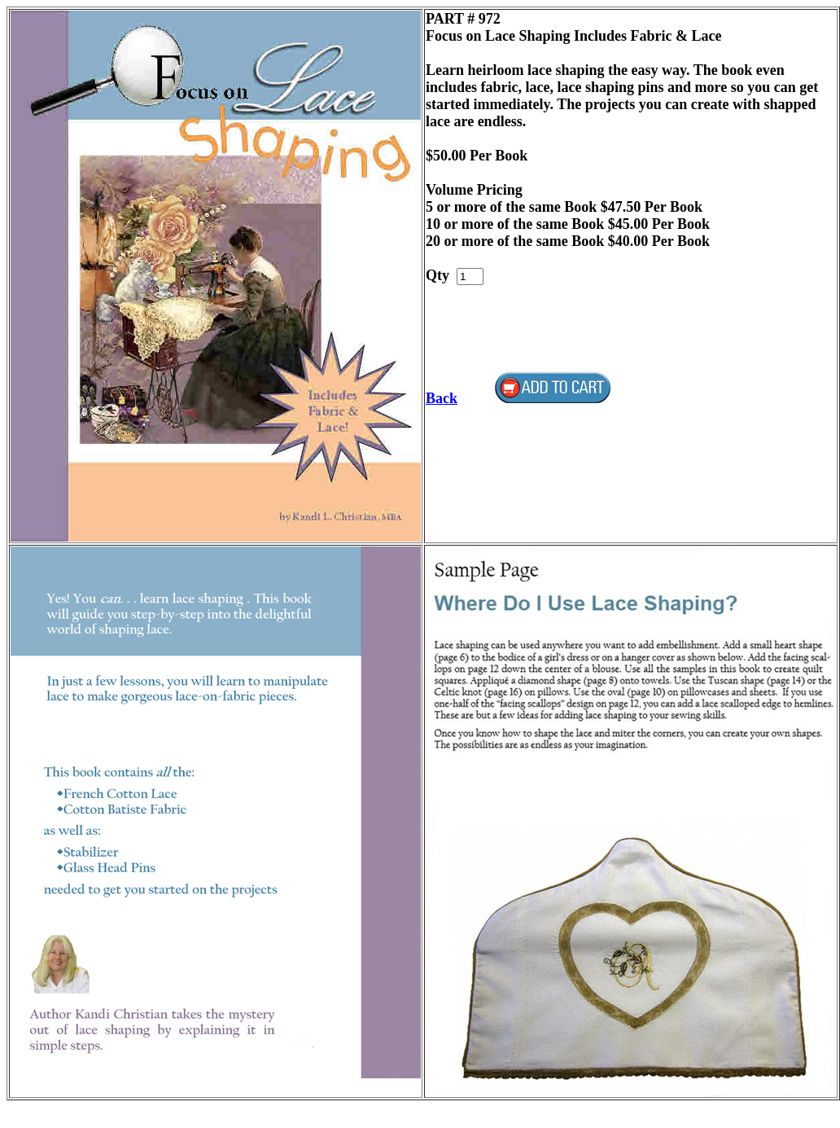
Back (441, 398)
